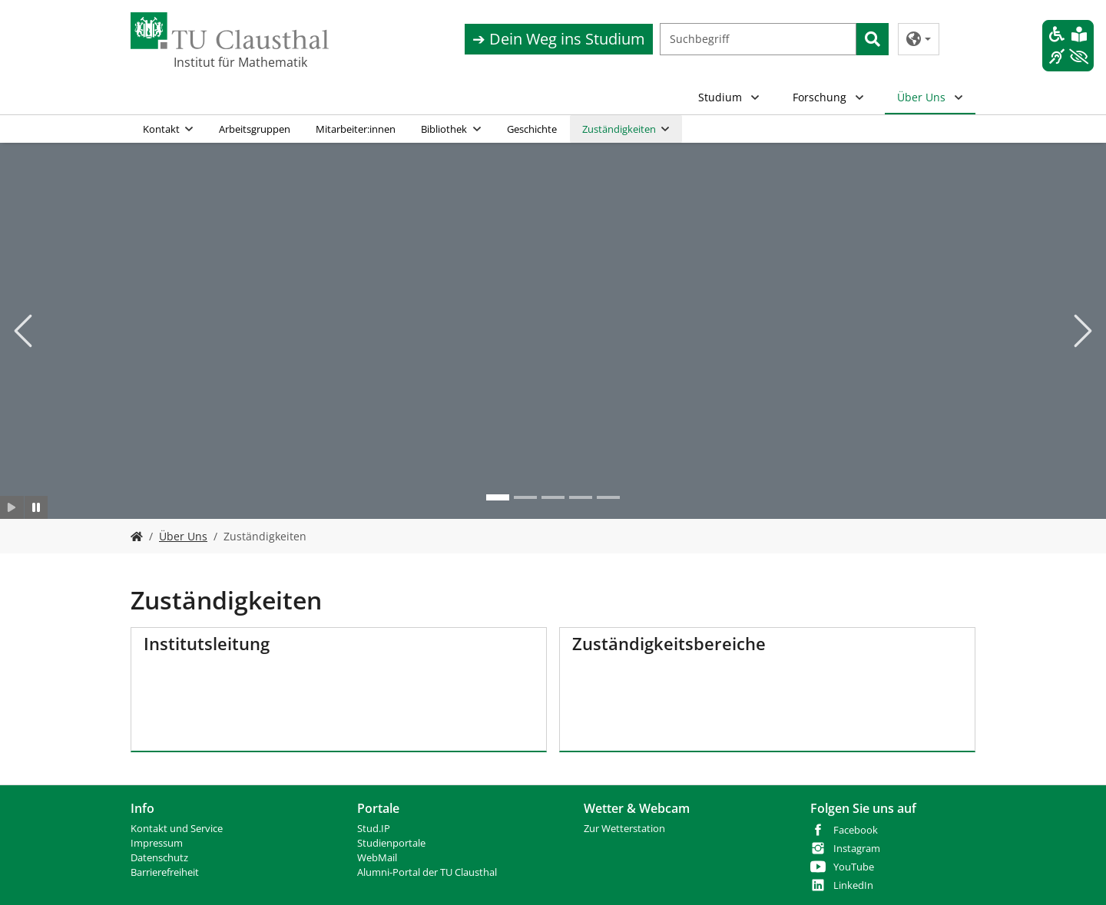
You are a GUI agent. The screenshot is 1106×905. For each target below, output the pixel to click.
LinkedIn (853, 885)
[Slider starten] (12, 507)
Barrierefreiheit (165, 872)
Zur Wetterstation (624, 828)
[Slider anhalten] (36, 507)
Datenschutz (159, 857)
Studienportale (391, 843)
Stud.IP (373, 828)
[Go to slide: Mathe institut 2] (497, 497)
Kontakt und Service (177, 828)
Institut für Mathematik (240, 62)
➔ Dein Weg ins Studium (558, 38)
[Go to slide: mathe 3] (553, 497)
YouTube (853, 867)
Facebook (855, 830)
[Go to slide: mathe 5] (608, 497)
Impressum (157, 843)
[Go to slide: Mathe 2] (525, 497)
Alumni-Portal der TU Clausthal (427, 872)
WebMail (377, 857)
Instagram (856, 848)
